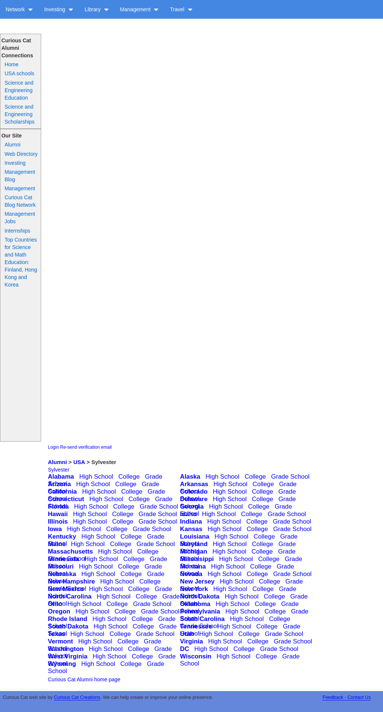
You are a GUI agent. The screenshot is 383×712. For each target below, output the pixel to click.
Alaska (190, 476)
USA (79, 462)
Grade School (290, 476)
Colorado (194, 491)
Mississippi (197, 559)
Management (139, 9)
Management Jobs (19, 217)
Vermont (60, 641)
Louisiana (194, 536)
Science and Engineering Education (18, 90)
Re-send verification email (86, 447)
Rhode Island (67, 618)
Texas (56, 633)
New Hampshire (71, 581)
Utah (187, 633)
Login (53, 447)
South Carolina (202, 618)
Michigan (193, 551)
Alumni (12, 145)
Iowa (55, 529)
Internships (17, 231)
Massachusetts (70, 551)
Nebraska (62, 574)
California (62, 491)
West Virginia (68, 656)
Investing (58, 9)
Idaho (188, 514)
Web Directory (20, 154)
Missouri (61, 566)
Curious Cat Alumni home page (84, 679)
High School (96, 476)
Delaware (194, 499)
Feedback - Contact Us (346, 697)
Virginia (191, 641)
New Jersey (197, 581)
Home (11, 64)
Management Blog (19, 175)
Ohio (55, 604)
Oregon (59, 611)
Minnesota (63, 559)
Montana (193, 566)
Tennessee (196, 626)
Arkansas (194, 484)
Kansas (191, 529)
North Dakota (199, 596)
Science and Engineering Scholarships (19, 114)
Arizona (59, 484)
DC (184, 648)
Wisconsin (195, 656)
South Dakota (68, 626)
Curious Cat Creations (77, 697)
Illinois (58, 521)
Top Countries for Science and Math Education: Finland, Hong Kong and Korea (20, 262)
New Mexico (66, 589)
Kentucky (62, 536)
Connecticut (66, 499)
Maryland (194, 544)
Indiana (191, 521)
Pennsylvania (200, 611)
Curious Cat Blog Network (20, 201)
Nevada (191, 574)
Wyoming (62, 663)
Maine (57, 544)
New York (194, 589)
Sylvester (59, 470)
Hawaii (58, 514)
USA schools (19, 73)
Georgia (191, 506)
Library (97, 9)
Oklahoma (195, 604)
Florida (58, 506)
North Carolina (70, 596)
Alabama (61, 476)
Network (19, 9)
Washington (65, 648)
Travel (181, 9)
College (129, 476)
